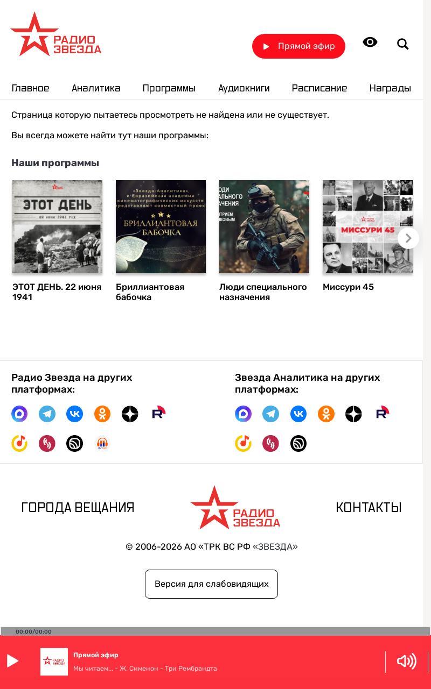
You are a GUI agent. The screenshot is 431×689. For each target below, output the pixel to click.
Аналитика (96, 88)
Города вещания (78, 508)
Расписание (319, 88)
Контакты (369, 508)
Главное (30, 88)
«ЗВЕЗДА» (275, 547)
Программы (169, 88)
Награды (390, 88)
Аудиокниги (244, 88)
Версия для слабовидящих (212, 584)
